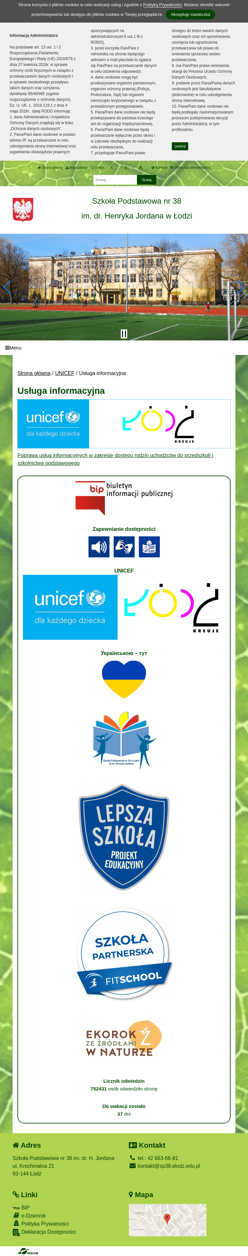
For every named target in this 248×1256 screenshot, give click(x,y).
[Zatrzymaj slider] (124, 334)
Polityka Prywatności (41, 1223)
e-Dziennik (29, 1215)
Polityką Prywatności (162, 4)
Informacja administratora (190, 167)
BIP (21, 1207)
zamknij (180, 146)
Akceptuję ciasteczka (190, 14)
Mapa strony (77, 167)
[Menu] (124, 347)
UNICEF (65, 373)
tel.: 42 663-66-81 (153, 1158)
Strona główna (50, 167)
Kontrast (159, 167)
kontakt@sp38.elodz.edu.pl (164, 1166)
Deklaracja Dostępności (44, 1232)
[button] (7, 287)
